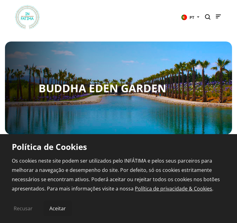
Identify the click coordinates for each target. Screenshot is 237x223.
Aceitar (57, 208)
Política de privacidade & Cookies (173, 188)
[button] (190, 17)
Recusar (23, 208)
